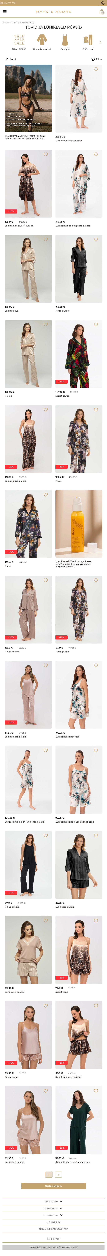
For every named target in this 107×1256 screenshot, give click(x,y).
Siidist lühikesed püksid (69, 1080)
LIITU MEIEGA (53, 1225)
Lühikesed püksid (65, 910)
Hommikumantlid (42, 49)
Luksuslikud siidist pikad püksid (73, 226)
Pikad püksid (62, 311)
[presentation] (101, 42)
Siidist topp (62, 995)
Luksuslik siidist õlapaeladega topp (72, 823)
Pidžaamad (88, 49)
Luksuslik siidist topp (67, 737)
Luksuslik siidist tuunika (69, 140)
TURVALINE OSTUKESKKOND (53, 1232)
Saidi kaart (53, 1242)
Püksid (9, 396)
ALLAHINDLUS (19, 49)
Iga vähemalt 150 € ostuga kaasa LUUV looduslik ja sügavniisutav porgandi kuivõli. (73, 565)
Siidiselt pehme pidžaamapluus (73, 1165)
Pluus (58, 481)
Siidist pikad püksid (16, 481)
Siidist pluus (12, 311)
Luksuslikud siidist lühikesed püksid (21, 823)
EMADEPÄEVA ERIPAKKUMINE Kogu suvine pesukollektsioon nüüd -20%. (22, 139)
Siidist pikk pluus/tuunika (19, 226)
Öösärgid (65, 49)
